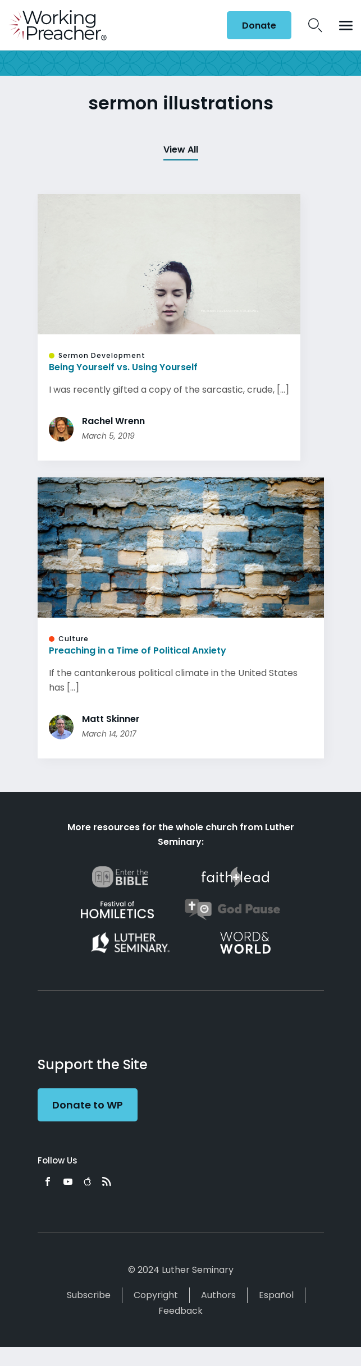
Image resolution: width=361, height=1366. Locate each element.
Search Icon (315, 25)
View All (180, 149)
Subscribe (89, 1295)
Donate (259, 25)
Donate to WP (87, 1105)
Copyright (156, 1295)
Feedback (180, 1310)
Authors (218, 1295)
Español (276, 1295)
